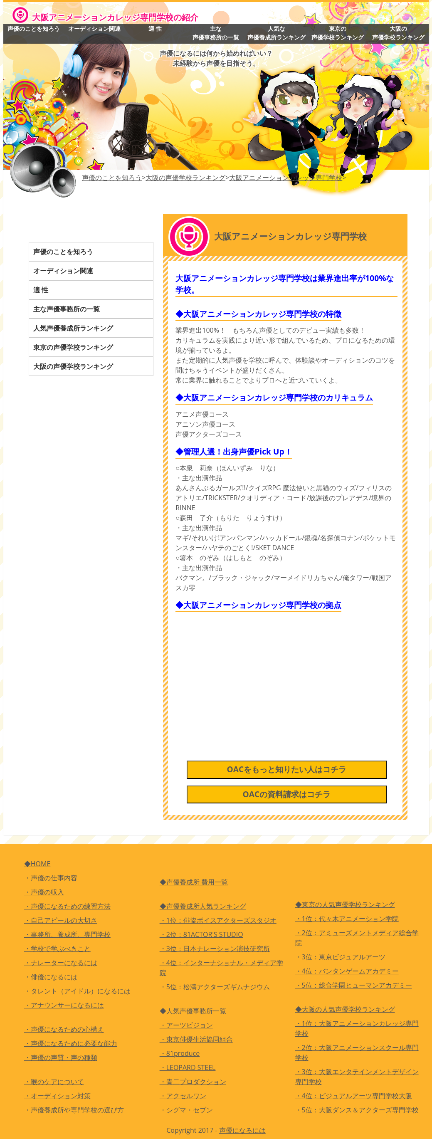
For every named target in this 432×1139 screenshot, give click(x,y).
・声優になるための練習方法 (67, 906)
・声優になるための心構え (64, 1029)
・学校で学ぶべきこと (57, 948)
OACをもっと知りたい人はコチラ (286, 769)
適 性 (155, 28)
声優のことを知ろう (33, 28)
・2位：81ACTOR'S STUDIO (201, 934)
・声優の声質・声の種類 (60, 1057)
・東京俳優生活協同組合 (196, 1039)
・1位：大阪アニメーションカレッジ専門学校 (357, 1028)
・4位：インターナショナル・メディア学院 (221, 967)
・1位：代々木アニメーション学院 (347, 918)
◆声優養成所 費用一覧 (194, 882)
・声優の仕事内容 (50, 877)
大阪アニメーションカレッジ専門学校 (285, 177)
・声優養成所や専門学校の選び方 (74, 1109)
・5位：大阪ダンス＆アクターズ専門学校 (357, 1109)
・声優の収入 (44, 892)
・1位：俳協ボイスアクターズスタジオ (218, 920)
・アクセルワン (183, 1095)
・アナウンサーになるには (64, 1005)
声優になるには (242, 1130)
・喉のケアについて (54, 1081)
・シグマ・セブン (186, 1109)
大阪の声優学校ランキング (398, 33)
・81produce (180, 1053)
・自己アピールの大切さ (60, 920)
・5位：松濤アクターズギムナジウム (215, 986)
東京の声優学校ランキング (337, 33)
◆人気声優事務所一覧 (193, 1010)
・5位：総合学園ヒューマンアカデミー (353, 985)
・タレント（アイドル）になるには (77, 991)
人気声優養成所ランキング (73, 328)
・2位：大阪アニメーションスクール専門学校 (357, 1052)
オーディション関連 (94, 28)
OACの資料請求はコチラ (286, 794)
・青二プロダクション (193, 1081)
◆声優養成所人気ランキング (203, 906)
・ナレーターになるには (60, 962)
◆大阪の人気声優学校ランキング (345, 1009)
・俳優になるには (50, 976)
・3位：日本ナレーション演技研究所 (215, 948)
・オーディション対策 (57, 1095)
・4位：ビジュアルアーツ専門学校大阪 (353, 1095)
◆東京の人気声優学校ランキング (345, 904)
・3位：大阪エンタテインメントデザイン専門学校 (357, 1076)
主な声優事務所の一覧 (216, 33)
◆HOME (37, 863)
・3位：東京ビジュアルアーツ (340, 956)
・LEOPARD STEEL (188, 1067)
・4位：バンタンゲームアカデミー (347, 971)
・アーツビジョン (186, 1025)
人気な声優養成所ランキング (276, 33)
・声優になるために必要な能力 (70, 1043)
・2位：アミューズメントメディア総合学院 (357, 937)
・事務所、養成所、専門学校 (67, 934)
